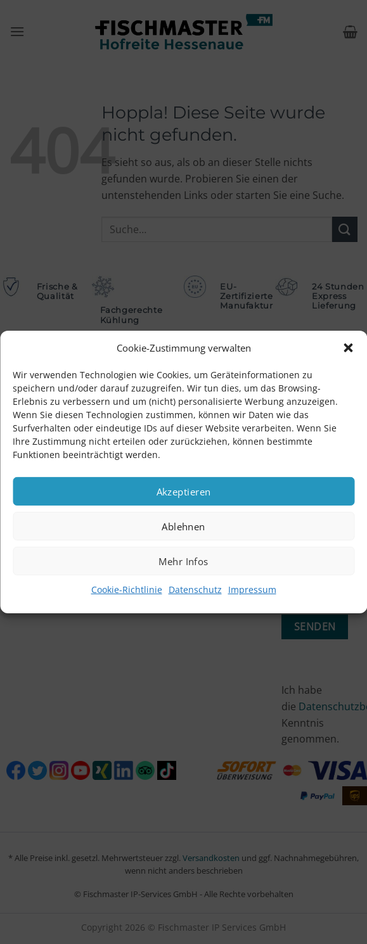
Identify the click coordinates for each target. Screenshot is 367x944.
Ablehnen (183, 526)
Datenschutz (195, 590)
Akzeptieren (184, 491)
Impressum (252, 590)
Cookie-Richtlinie (126, 590)
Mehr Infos (183, 560)
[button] (348, 347)
